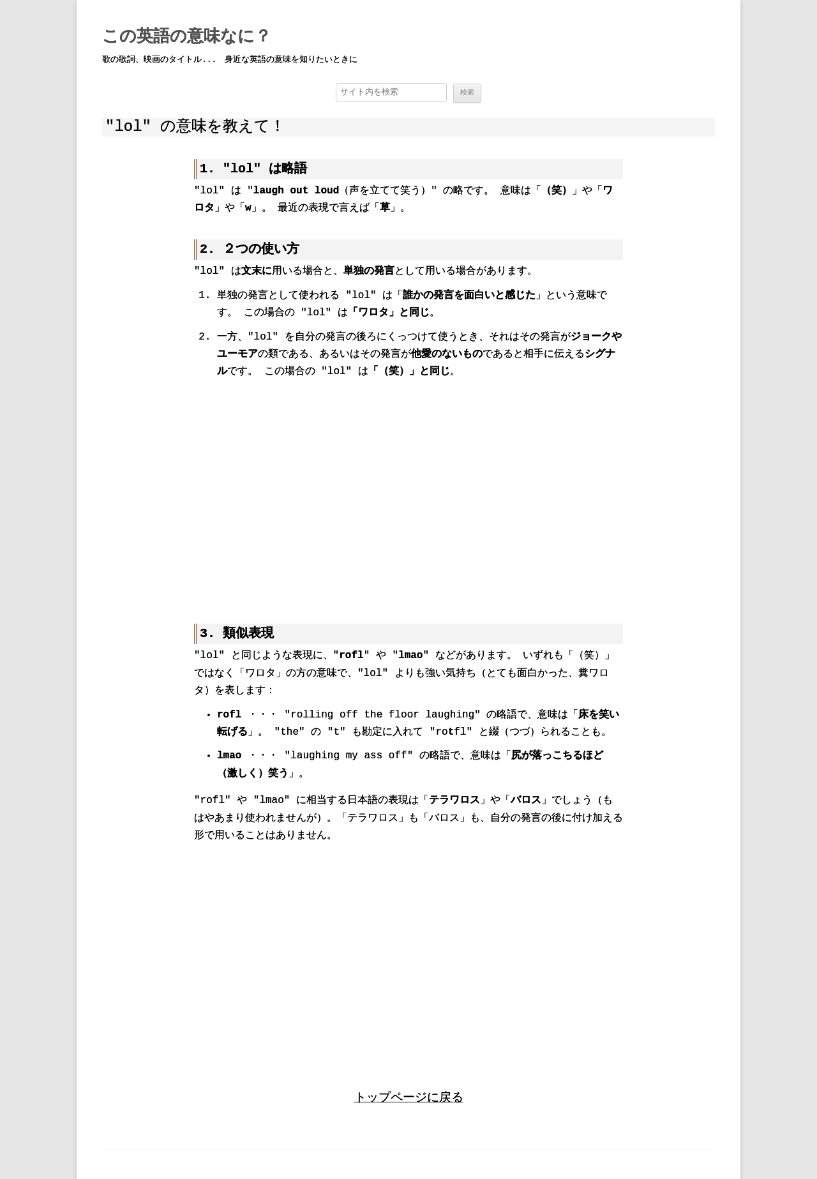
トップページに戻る (408, 1095)
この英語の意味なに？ (186, 37)
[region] (408, 493)
